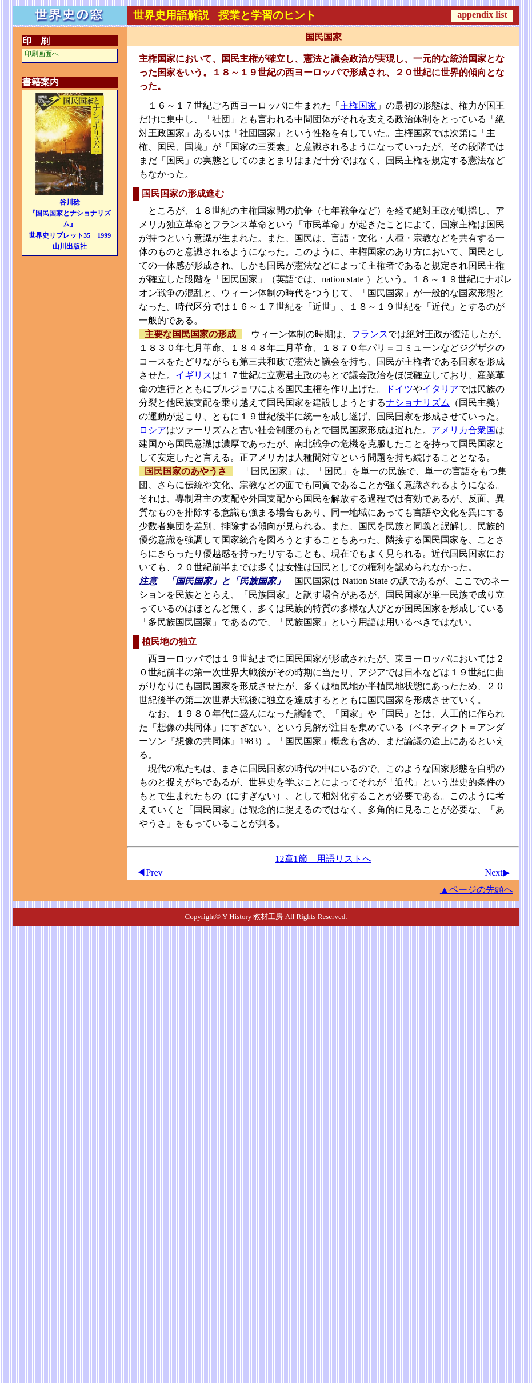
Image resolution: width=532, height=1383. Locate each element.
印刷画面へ (42, 54)
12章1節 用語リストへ (323, 859)
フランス (369, 334)
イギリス (193, 375)
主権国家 (358, 105)
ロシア (152, 430)
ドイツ (399, 389)
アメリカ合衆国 (463, 430)
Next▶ (497, 872)
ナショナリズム (418, 402)
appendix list (482, 14)
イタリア (440, 389)
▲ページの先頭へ (476, 889)
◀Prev (149, 872)
